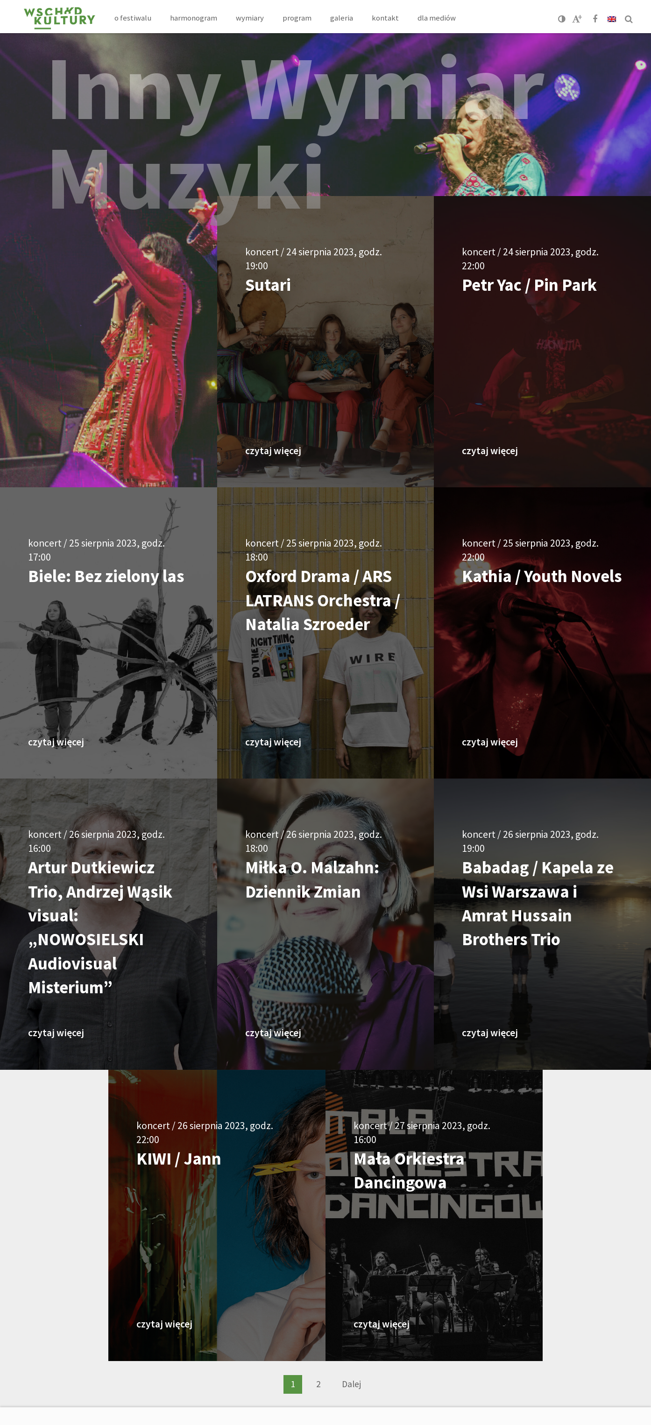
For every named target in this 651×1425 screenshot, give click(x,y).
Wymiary (250, 18)
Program (297, 18)
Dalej (351, 1384)
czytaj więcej (273, 450)
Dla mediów (436, 18)
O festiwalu (132, 18)
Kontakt (385, 18)
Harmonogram (193, 18)
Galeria (341, 18)
